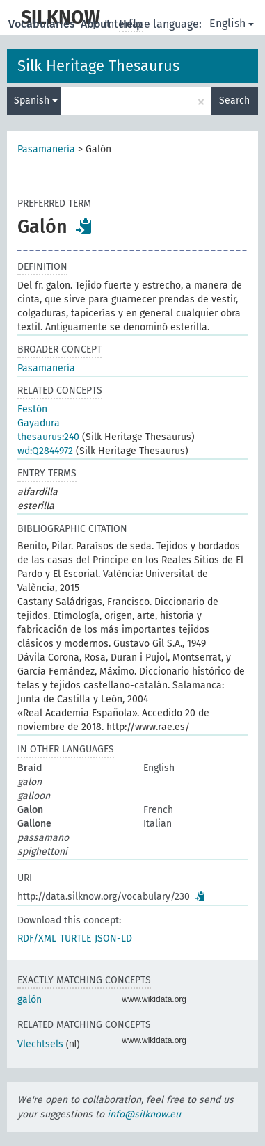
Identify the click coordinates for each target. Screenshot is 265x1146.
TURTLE (75, 938)
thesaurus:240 (48, 437)
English (231, 23)
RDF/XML (36, 938)
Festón (32, 409)
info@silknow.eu (144, 1114)
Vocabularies (43, 24)
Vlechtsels (40, 1044)
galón (29, 1000)
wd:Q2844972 (45, 451)
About (97, 24)
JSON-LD (113, 938)
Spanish (36, 100)
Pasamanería (46, 149)
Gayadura (38, 423)
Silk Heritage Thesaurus (98, 65)
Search (234, 100)
